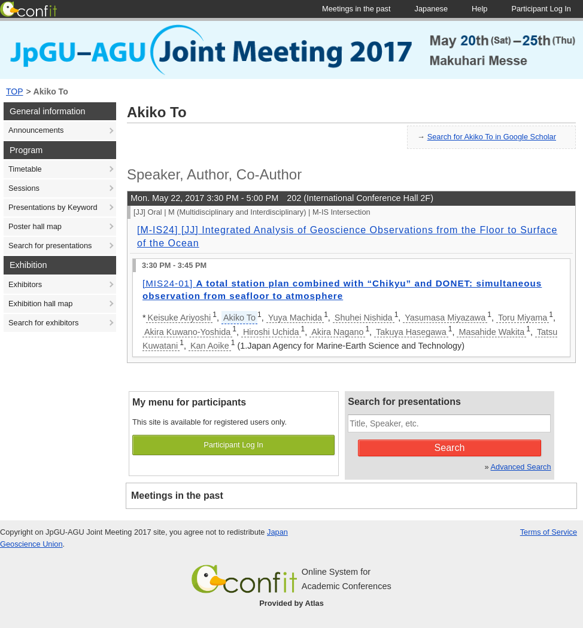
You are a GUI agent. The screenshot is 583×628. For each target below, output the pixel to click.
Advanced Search (521, 466)
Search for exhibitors (43, 322)
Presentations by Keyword (53, 207)
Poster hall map (35, 226)
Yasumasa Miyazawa (445, 317)
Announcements (35, 130)
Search (450, 448)
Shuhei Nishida (364, 317)
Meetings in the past (177, 495)
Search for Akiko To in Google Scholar (491, 136)
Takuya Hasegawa (411, 332)
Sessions (24, 188)
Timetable (25, 168)
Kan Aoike (209, 345)
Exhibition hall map (40, 303)
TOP (14, 91)
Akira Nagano (337, 332)
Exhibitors (25, 284)
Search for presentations (50, 245)
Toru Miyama (522, 317)
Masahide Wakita (491, 332)
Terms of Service (548, 532)
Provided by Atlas (291, 603)
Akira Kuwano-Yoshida (187, 332)
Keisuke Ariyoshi (179, 317)
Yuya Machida (295, 317)
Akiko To (51, 91)
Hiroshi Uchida (271, 332)
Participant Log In (233, 444)
